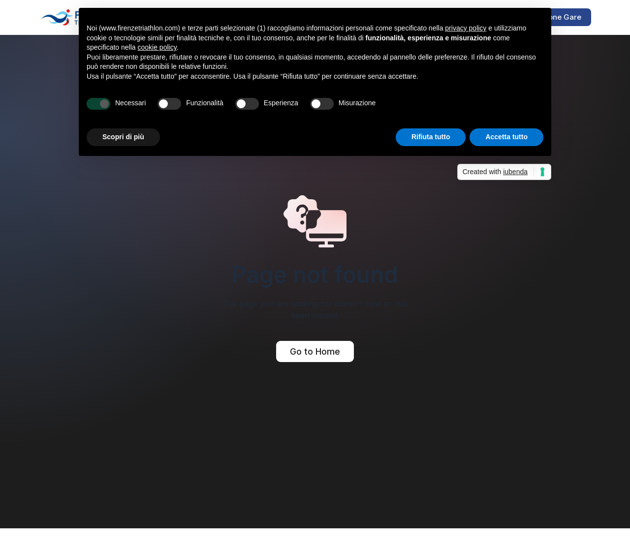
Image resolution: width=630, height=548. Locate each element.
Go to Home (315, 351)
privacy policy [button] (465, 28)
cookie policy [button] (157, 47)
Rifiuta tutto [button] (430, 137)
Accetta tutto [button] (506, 137)
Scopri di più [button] (123, 137)
